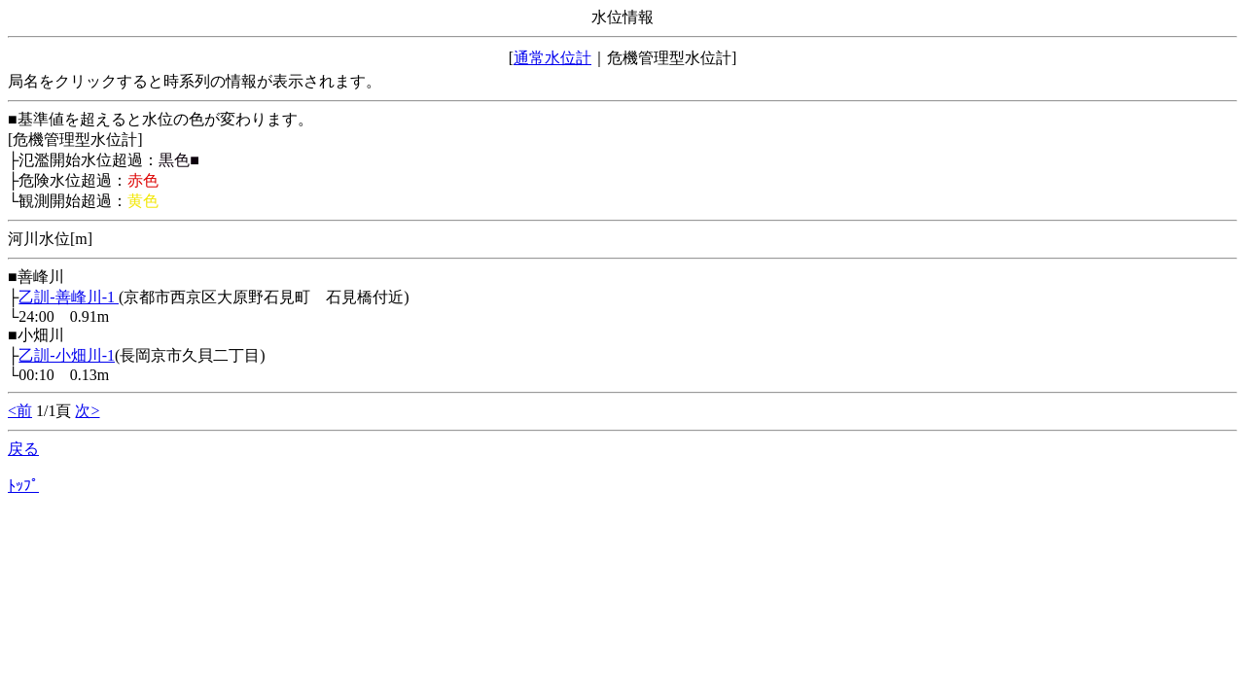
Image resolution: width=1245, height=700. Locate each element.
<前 (20, 410)
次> (87, 410)
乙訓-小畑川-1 (66, 355)
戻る (23, 448)
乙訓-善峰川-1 (68, 297)
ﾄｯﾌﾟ (23, 485)
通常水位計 (552, 58)
